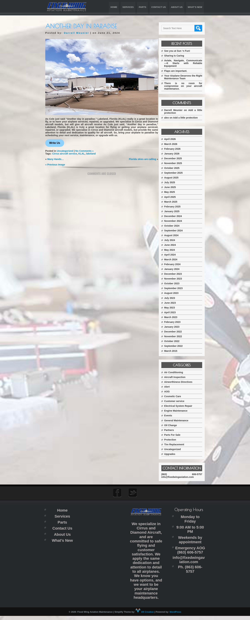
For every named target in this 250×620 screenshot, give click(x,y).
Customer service (177, 401)
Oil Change (173, 425)
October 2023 (174, 283)
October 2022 (174, 341)
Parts (142, 7)
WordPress (175, 616)
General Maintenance (179, 420)
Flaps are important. (178, 71)
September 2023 (176, 288)
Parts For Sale (175, 434)
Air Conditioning (176, 372)
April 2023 (173, 312)
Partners (172, 430)
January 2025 (174, 211)
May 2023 (172, 307)
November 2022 (176, 336)
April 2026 (173, 139)
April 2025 (173, 197)
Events (171, 415)
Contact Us (158, 7)
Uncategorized (65, 150)
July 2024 (172, 240)
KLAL (81, 152)
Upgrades (172, 454)
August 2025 (174, 177)
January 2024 (174, 269)
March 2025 (173, 201)
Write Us (54, 142)
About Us (177, 7)
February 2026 (175, 148)
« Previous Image (55, 163)
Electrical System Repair (181, 406)
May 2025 (172, 192)
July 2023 (172, 298)
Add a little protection (188, 117)
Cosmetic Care (175, 396)
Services (128, 7)
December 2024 (176, 216)
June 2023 (173, 302)
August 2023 (174, 293)
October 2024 (174, 225)
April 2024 (173, 254)
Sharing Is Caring (177, 55)
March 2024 (173, 259)
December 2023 (176, 273)
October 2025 (174, 168)
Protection (173, 439)
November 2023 (176, 278)
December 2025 (176, 158)
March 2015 (173, 351)
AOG (170, 391)
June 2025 (173, 187)
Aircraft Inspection (177, 377)
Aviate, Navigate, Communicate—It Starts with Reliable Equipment (184, 63)
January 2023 (174, 326)
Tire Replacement (177, 444)
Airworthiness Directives (181, 382)
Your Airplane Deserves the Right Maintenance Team (184, 77)
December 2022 (176, 331)
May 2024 (172, 250)
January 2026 (174, 153)
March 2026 (173, 144)
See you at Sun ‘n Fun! (180, 50)
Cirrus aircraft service (64, 152)
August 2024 (174, 235)
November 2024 (176, 221)
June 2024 (173, 245)
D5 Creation (144, 616)
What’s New (195, 7)
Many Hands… (55, 158)
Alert (170, 386)
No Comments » (84, 150)
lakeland (91, 152)
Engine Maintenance (178, 410)
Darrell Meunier (76, 33)
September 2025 (176, 172)
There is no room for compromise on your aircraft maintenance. (184, 86)
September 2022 (176, 346)
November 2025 (176, 163)
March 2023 (173, 317)
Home (113, 7)
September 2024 (176, 230)
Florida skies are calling (141, 158)
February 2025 (175, 206)
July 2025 (172, 182)
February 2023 (175, 322)
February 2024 (175, 264)
